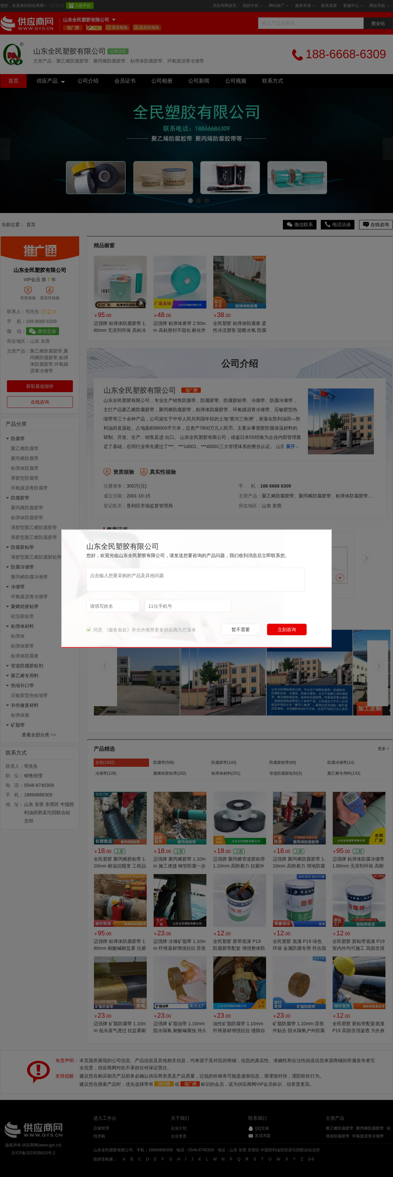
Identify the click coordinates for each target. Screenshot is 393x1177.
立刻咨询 (287, 629)
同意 (94, 629)
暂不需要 (240, 629)
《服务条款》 (118, 629)
